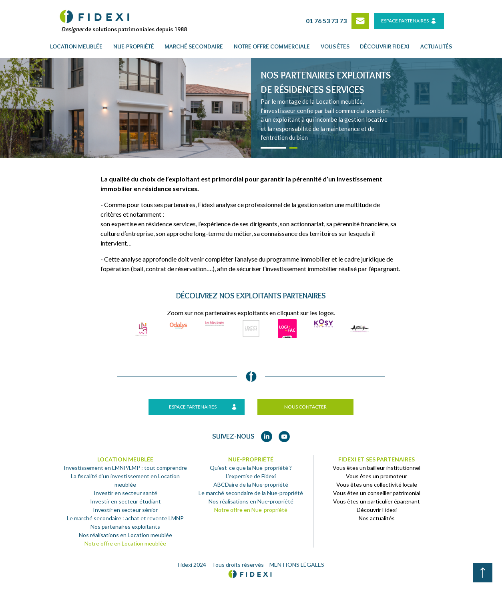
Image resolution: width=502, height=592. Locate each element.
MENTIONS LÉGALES (296, 564)
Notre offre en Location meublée (125, 543)
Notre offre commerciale (272, 46)
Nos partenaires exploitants (125, 526)
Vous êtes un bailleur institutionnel (376, 467)
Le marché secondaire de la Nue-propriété (251, 492)
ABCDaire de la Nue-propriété (250, 484)
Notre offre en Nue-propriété (250, 509)
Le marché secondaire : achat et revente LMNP (125, 518)
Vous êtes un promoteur (376, 476)
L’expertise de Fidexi (251, 476)
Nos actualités (377, 518)
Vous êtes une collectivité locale (376, 484)
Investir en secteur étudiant (125, 501)
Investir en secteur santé (125, 492)
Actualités (436, 46)
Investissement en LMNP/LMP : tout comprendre (125, 467)
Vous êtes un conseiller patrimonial (376, 492)
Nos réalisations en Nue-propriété (251, 501)
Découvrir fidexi (385, 46)
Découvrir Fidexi (377, 509)
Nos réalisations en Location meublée (125, 535)
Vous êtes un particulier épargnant (376, 501)
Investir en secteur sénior (125, 509)
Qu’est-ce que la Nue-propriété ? (251, 467)
